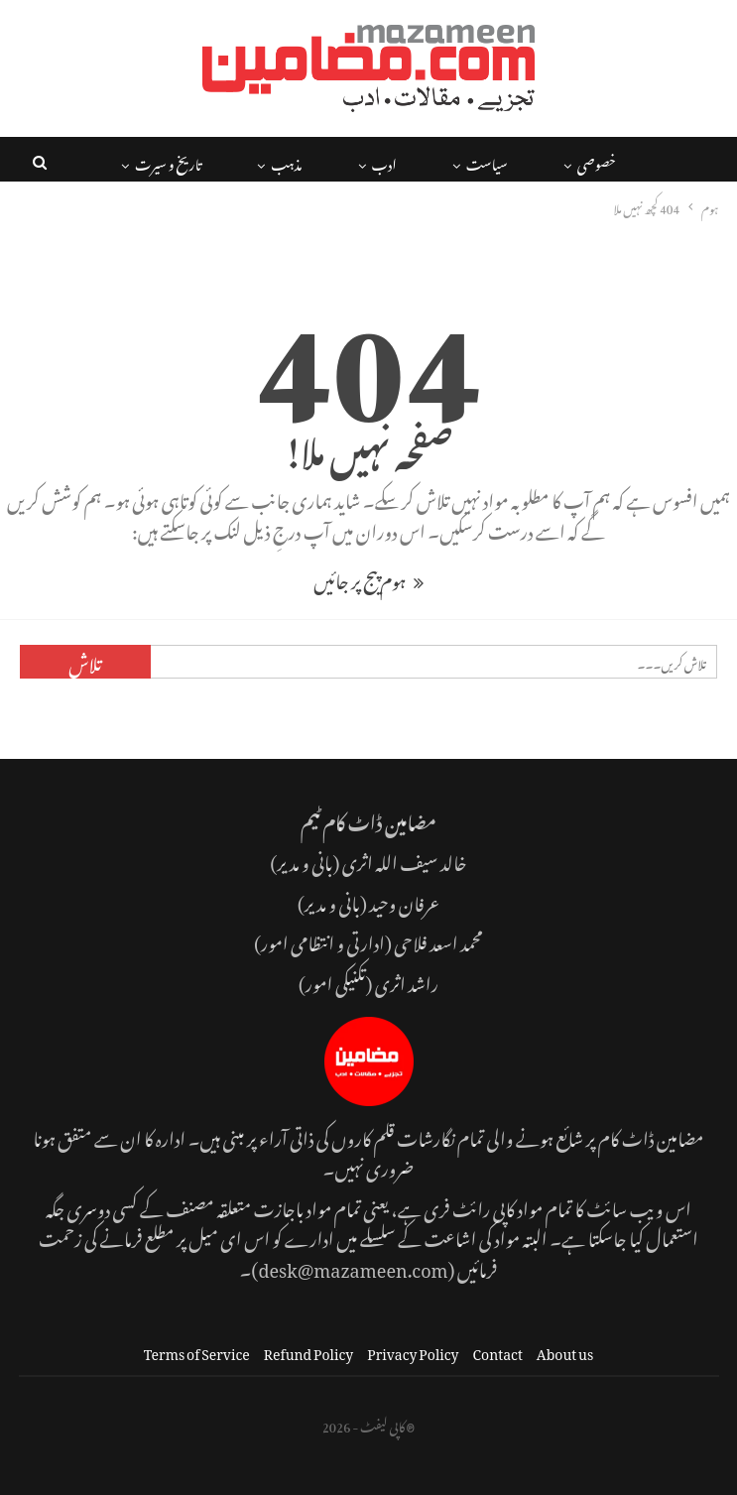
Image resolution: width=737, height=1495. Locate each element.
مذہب (286, 161)
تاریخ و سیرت (168, 161)
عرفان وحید (404, 900)
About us (565, 1350)
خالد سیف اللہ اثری (404, 859)
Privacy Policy (412, 1350)
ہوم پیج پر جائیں (368, 578)
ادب (384, 161)
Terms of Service (197, 1350)
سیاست (487, 161)
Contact (498, 1350)
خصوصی (596, 161)
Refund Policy (308, 1350)
